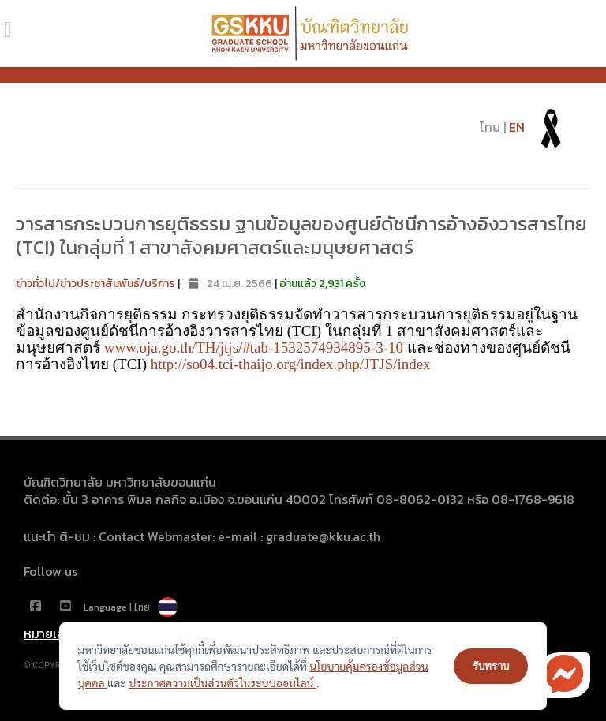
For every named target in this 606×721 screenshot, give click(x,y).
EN (517, 127)
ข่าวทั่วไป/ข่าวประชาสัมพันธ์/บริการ (95, 283)
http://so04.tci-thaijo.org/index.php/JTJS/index (291, 364)
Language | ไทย (131, 607)
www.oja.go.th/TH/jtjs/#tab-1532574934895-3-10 (253, 347)
